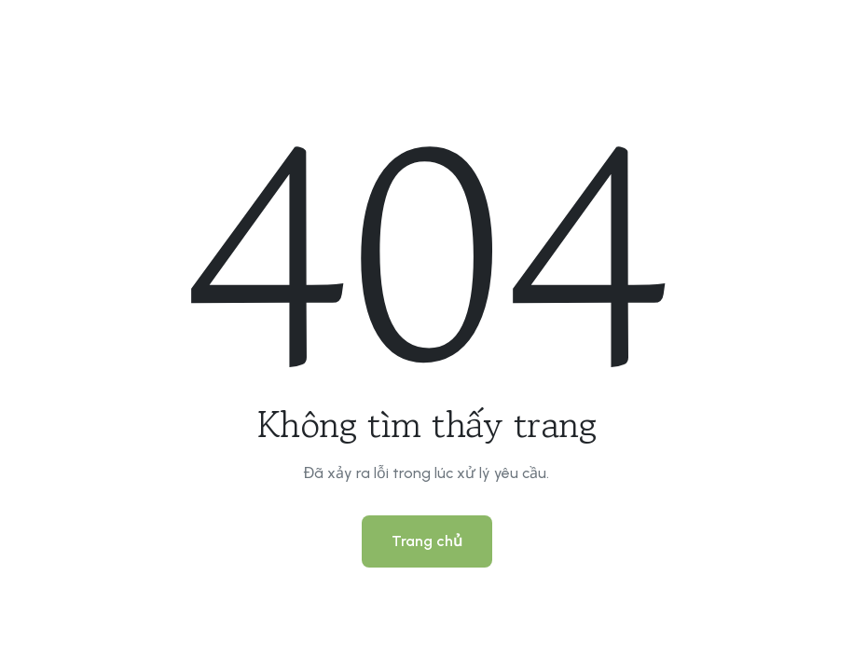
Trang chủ (427, 541)
